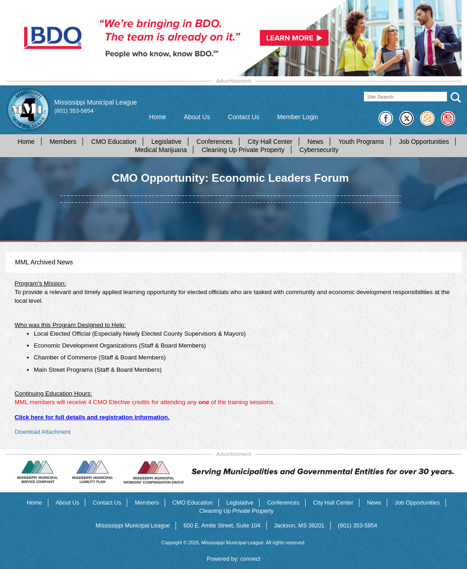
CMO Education (113, 141)
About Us (197, 117)
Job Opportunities (424, 141)
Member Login (297, 117)
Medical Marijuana (161, 149)
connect (250, 559)
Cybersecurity (319, 149)
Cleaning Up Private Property (243, 149)
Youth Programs (361, 141)
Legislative (166, 141)
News (315, 141)
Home (157, 117)
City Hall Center (270, 141)
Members (63, 141)
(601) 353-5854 (73, 111)
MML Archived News (44, 262)
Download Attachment (43, 432)
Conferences (215, 141)
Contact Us (243, 117)
